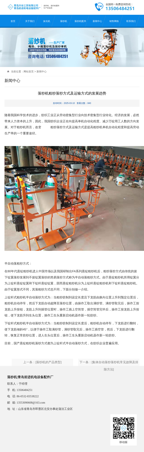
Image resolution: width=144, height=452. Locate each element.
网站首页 (29, 71)
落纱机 (45, 127)
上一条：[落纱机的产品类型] (42, 362)
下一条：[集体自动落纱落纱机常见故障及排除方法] (108, 366)
